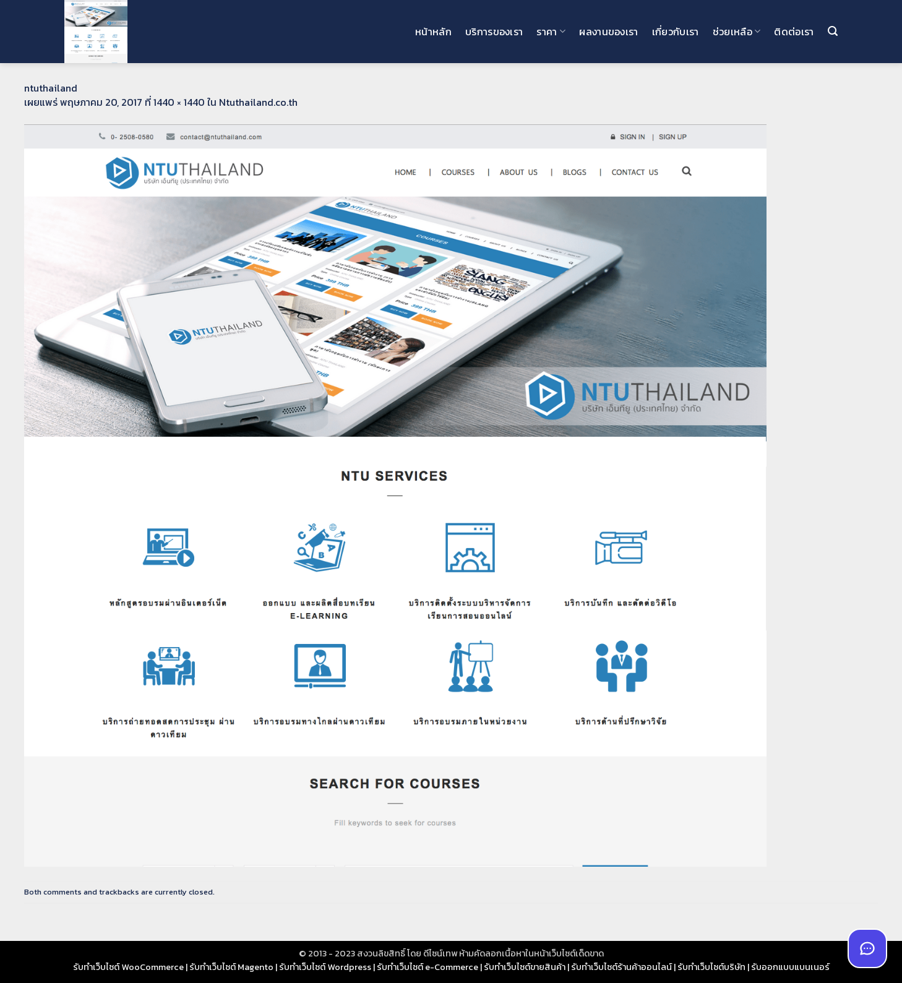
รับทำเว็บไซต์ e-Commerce (427, 967)
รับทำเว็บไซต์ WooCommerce (128, 967)
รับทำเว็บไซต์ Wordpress (325, 967)
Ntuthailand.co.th (258, 102)
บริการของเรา (494, 31)
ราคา (550, 31)
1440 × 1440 (179, 102)
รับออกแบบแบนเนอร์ (790, 967)
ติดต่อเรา (794, 31)
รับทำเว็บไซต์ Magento (231, 967)
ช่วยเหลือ (737, 31)
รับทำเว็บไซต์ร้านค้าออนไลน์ (621, 967)
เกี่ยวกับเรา (675, 31)
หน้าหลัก (433, 31)
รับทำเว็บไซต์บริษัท (711, 967)
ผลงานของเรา (608, 31)
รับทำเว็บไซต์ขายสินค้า (524, 967)
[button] (833, 31)
